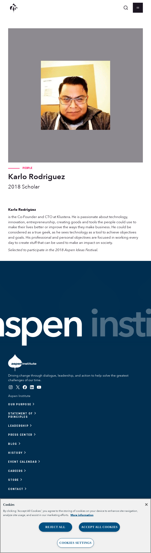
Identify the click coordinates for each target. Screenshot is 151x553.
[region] (75, 525)
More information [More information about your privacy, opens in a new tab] (81, 515)
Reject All (55, 527)
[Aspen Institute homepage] (13, 7)
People (27, 168)
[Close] (146, 504)
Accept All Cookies (99, 527)
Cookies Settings (75, 542)
